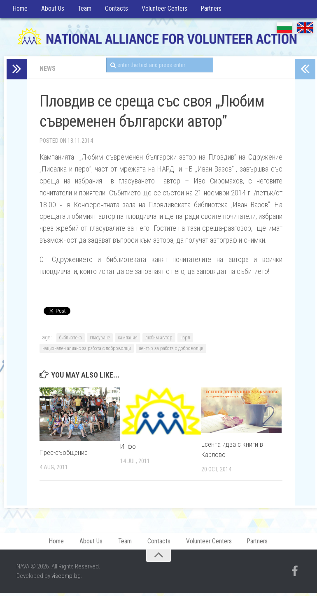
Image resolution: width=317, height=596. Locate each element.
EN (305, 29)
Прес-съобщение (64, 454)
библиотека (70, 340)
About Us (51, 10)
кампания (128, 340)
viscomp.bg (66, 579)
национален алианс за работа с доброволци (86, 350)
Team (82, 10)
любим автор (158, 340)
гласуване (100, 340)
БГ (284, 29)
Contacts (113, 10)
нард (185, 340)
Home (19, 10)
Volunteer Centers (161, 10)
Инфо (128, 448)
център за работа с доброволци (171, 350)
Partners (207, 10)
